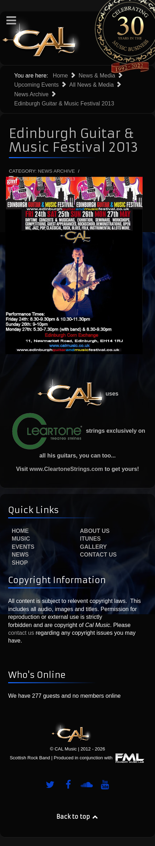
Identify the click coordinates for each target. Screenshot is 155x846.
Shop (20, 563)
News (20, 555)
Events (23, 547)
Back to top (77, 816)
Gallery (93, 547)
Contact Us (98, 555)
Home (20, 531)
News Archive (56, 171)
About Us (95, 531)
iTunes (90, 539)
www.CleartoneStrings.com (66, 469)
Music (21, 539)
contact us (21, 633)
